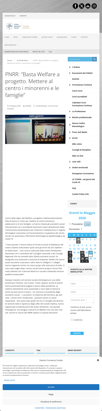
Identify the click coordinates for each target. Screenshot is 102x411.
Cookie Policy (40, 407)
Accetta (51, 387)
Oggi (88, 224)
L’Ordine (76, 67)
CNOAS (28, 106)
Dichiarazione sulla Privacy (56, 407)
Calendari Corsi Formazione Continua (82, 104)
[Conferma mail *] (82, 300)
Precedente (76, 224)
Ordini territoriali (80, 167)
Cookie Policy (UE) (80, 194)
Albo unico (77, 144)
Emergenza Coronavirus (83, 173)
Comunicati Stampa (29, 37)
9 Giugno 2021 (15, 106)
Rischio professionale (82, 117)
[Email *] (82, 292)
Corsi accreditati (79, 96)
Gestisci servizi (9, 380)
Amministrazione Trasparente (16, 52)
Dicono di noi (47, 37)
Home (7, 37)
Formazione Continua (82, 85)
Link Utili (76, 161)
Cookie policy (10, 16)
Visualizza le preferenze (51, 401)
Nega (51, 394)
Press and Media (79, 132)
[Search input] (81, 59)
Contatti (23, 16)
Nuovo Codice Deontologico (78, 124)
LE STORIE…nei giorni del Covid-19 (83, 180)
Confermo (76, 320)
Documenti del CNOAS (82, 73)
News (15, 37)
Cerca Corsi (77, 90)
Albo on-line (77, 156)
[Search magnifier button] (94, 59)
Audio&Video (62, 37)
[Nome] (82, 284)
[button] (98, 360)
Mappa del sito (39, 52)
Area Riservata (10, 45)
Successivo (76, 229)
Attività (75, 79)
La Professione (79, 111)
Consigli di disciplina (81, 150)
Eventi (73, 37)
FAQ (50, 52)
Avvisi (75, 138)
